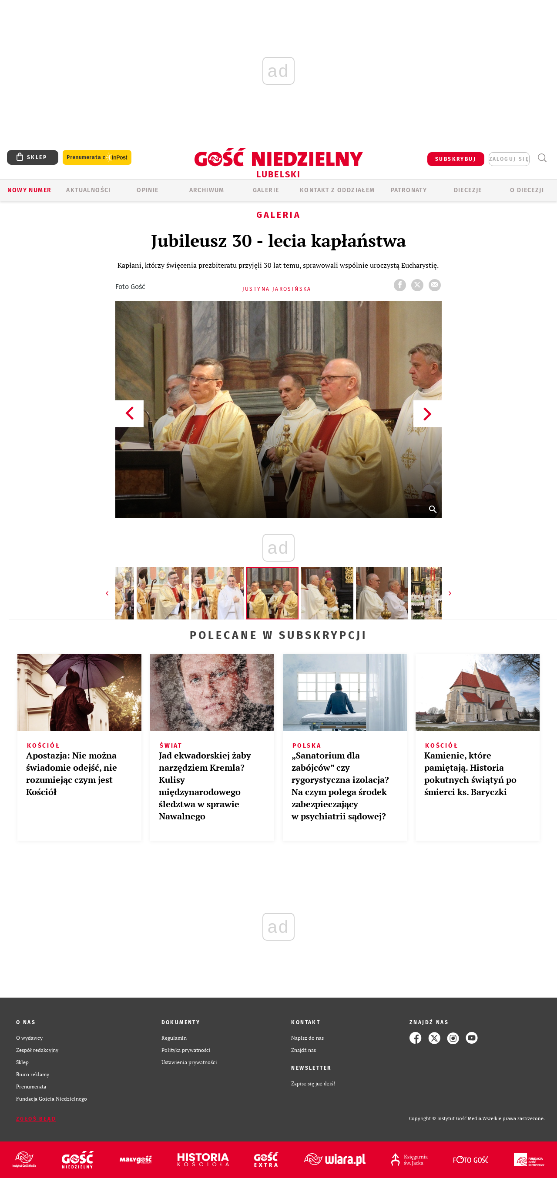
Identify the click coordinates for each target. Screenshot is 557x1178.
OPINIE (147, 190)
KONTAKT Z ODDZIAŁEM (337, 190)
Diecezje (468, 190)
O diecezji (527, 190)
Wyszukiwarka (542, 158)
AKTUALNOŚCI (88, 190)
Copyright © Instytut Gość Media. (446, 1118)
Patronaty (409, 190)
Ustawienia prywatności (189, 1062)
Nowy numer (29, 190)
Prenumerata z (97, 158)
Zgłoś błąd (36, 1119)
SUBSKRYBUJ (455, 159)
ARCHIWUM (207, 190)
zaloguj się (509, 159)
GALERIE (266, 190)
